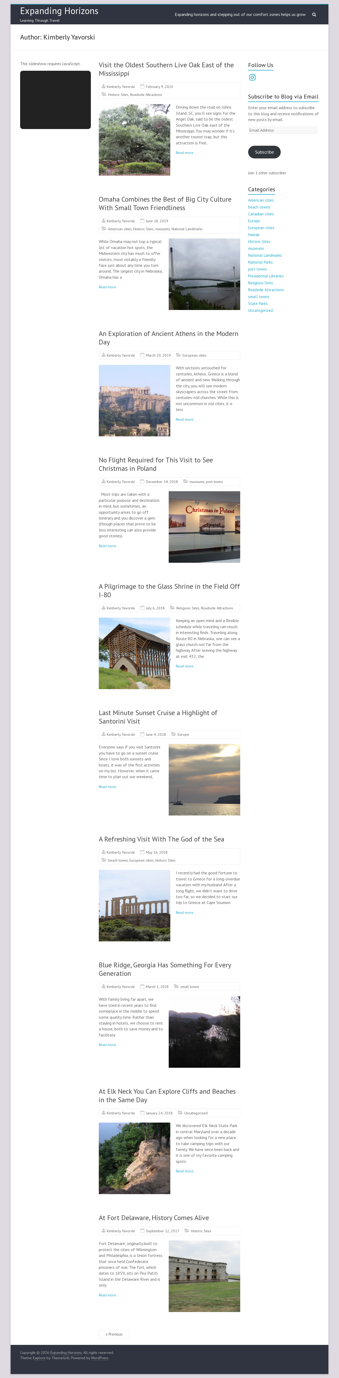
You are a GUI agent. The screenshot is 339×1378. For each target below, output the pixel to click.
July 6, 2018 (155, 608)
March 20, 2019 (158, 355)
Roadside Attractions (146, 94)
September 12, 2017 (162, 1231)
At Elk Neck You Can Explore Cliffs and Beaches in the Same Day (167, 1095)
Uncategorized (196, 1113)
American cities (120, 229)
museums (162, 229)
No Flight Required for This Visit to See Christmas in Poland (156, 464)
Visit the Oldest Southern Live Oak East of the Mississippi (166, 69)
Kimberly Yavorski (121, 86)
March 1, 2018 (157, 986)
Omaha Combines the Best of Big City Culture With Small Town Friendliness (165, 203)
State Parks (258, 303)
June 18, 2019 (157, 221)
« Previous (114, 1334)
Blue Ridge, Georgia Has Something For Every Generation (165, 969)
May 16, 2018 (157, 852)
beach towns (118, 860)
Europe (183, 734)
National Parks (260, 262)
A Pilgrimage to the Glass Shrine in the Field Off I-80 (169, 590)
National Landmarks (187, 229)
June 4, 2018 (156, 734)
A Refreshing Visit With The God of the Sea (161, 839)
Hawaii (253, 234)
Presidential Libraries (266, 275)
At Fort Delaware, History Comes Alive (154, 1217)
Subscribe (264, 152)
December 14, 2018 (162, 481)
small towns (189, 986)
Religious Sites (187, 608)
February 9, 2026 (159, 86)
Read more (184, 152)
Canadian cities (261, 213)
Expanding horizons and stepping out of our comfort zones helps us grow (240, 14)
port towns (214, 481)
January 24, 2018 (159, 1113)
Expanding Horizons (59, 10)
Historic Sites (118, 94)
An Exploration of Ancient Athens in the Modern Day (168, 337)
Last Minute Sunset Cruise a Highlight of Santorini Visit (158, 716)
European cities (194, 355)
